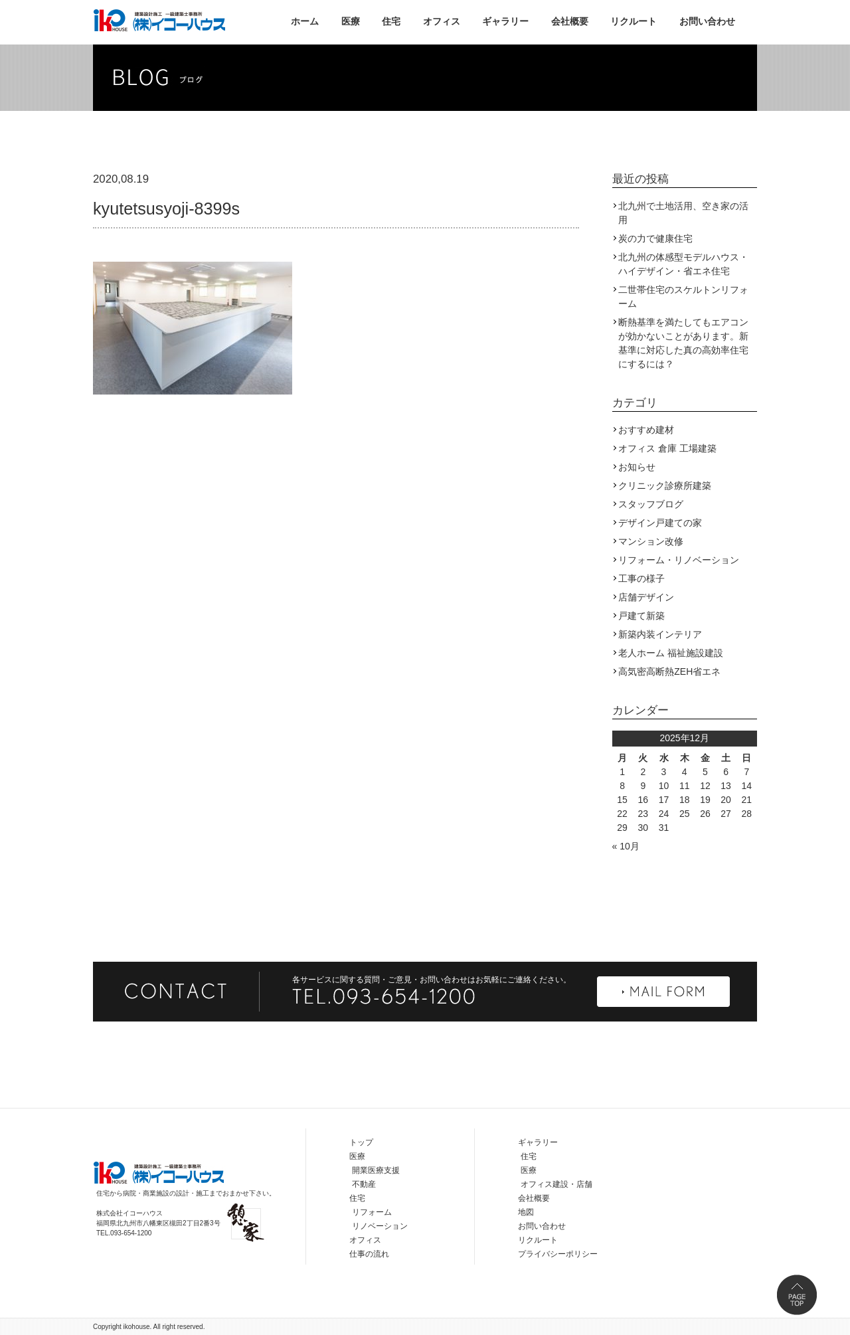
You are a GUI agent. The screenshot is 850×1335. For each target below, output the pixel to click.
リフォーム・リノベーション (678, 560)
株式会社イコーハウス (159, 20)
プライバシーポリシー (558, 1254)
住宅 (391, 21)
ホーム (305, 21)
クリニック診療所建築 (664, 485)
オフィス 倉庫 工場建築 (667, 448)
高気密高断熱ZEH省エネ (669, 671)
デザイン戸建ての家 (660, 522)
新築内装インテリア (660, 634)
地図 (526, 1212)
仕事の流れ (369, 1254)
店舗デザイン (646, 597)
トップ (361, 1142)
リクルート (633, 21)
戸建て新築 (641, 615)
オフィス (441, 21)
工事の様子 (641, 578)
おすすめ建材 (646, 429)
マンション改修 (650, 541)
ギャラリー (505, 21)
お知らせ (636, 467)
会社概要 (569, 21)
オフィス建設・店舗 (556, 1184)
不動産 (364, 1184)
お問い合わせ (707, 21)
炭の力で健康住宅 (655, 238)
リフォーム (372, 1212)
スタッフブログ (650, 504)
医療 (350, 21)
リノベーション (380, 1226)
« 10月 (625, 846)
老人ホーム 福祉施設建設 (670, 653)
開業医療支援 (376, 1170)
